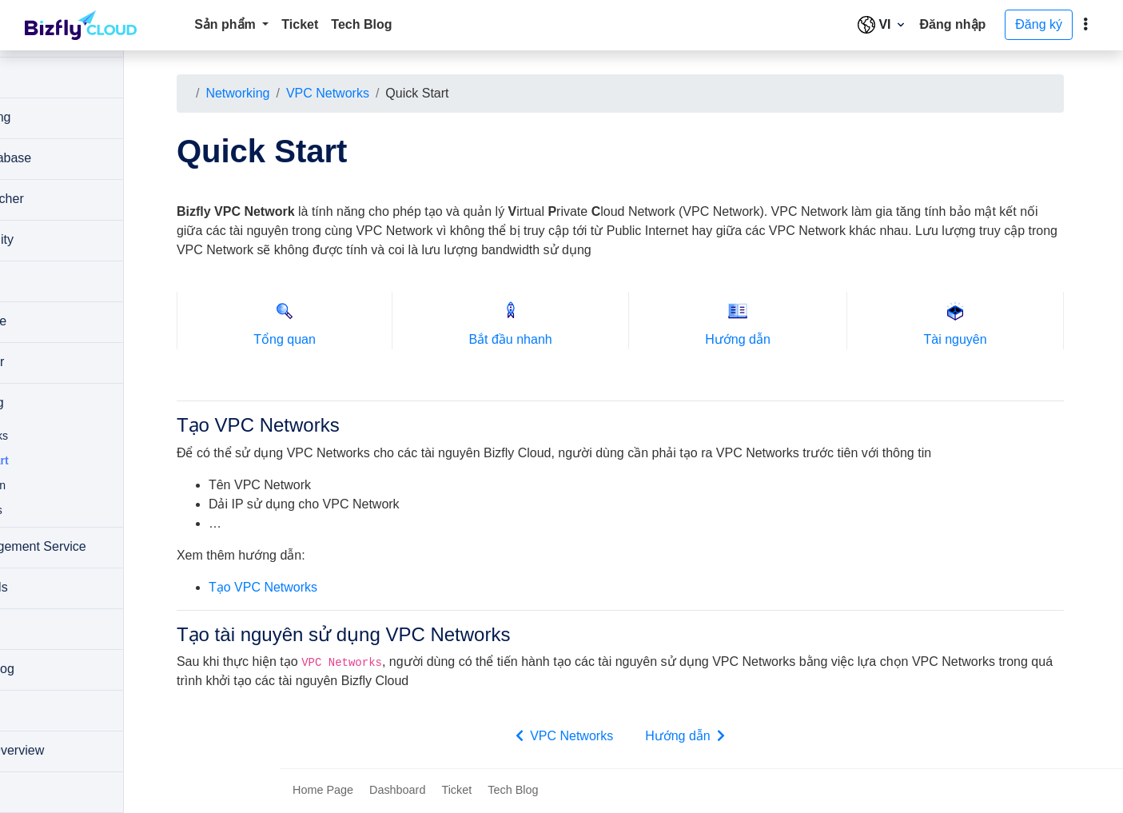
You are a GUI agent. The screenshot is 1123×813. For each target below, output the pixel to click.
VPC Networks (402, 93)
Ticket (299, 24)
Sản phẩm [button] (226, 24)
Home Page (323, 791)
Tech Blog (361, 24)
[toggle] (1085, 25)
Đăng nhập (953, 24)
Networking (312, 93)
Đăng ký (1038, 24)
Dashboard (397, 791)
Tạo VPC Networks (338, 587)
